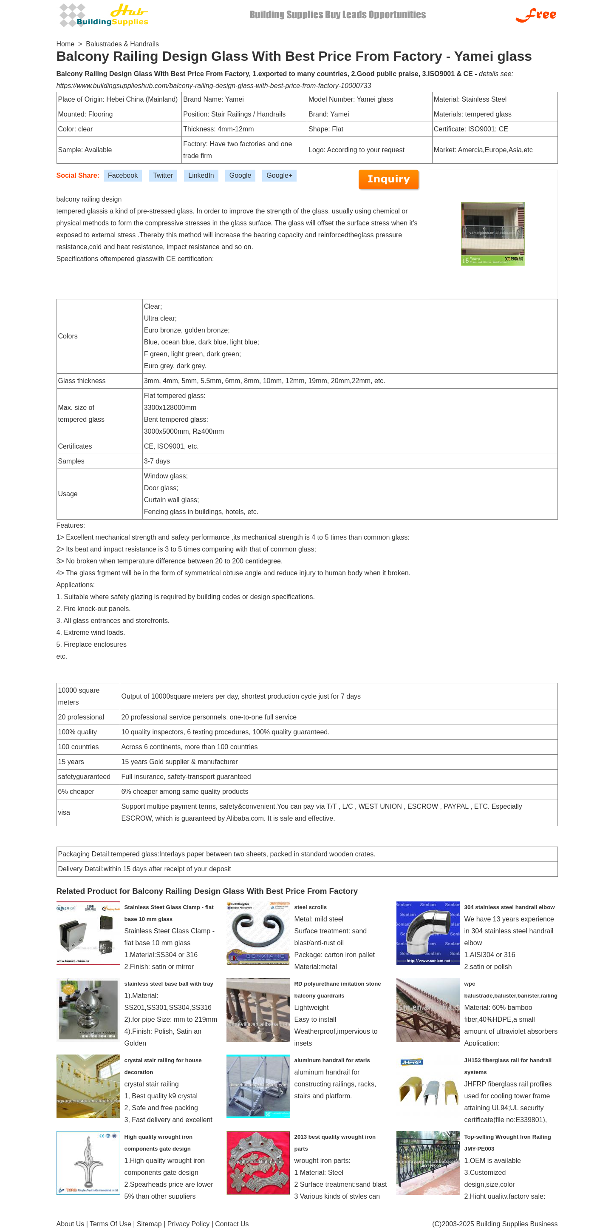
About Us (71, 1224)
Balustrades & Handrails (122, 44)
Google (240, 175)
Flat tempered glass (174, 395)
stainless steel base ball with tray (168, 984)
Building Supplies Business (516, 1224)
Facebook (123, 175)
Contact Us (232, 1224)
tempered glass (129, 258)
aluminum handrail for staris (332, 1060)
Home (66, 44)
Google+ (279, 175)
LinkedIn (201, 175)
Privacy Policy (188, 1224)
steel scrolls (310, 907)
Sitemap (149, 1224)
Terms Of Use (110, 1224)
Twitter (163, 175)
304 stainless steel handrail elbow (509, 907)
